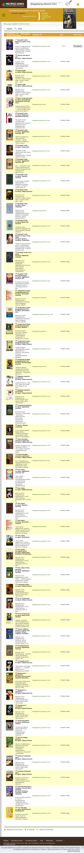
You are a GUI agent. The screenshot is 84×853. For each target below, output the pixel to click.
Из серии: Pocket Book (22, 537)
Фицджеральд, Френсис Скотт (41, 494)
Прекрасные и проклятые (20, 690)
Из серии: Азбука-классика (23, 72)
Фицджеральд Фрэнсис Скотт (41, 136)
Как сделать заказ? (31, 840)
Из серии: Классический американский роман (22, 677)
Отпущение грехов (23, 584)
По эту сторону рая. (23, 614)
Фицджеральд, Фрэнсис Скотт (41, 46)
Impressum (59, 840)
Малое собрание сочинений (21, 426)
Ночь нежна (21, 469)
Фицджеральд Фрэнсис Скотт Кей (42, 314)
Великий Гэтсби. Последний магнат (21, 274)
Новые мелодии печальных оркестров (22, 439)
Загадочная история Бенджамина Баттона (22, 291)
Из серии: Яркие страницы (20, 206)
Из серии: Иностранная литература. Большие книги (22, 101)
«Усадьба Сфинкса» (18, 13)
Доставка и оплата (17, 840)
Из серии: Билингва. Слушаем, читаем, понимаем (21, 792)
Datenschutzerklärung (73, 851)
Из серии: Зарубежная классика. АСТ (22, 132)
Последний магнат (23, 646)
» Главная (8, 29)
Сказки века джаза (23, 720)
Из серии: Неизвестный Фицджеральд (23, 810)
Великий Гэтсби (22, 113)
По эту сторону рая (23, 598)
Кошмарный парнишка (24, 405)
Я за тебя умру (22, 808)
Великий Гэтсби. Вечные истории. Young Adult (22, 41)
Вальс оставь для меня (24, 98)
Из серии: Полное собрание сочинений (21, 632)
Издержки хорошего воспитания (22, 377)
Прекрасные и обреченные (20, 674)
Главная (6, 840)
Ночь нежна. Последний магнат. (21, 550)
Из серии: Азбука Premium (23, 58)
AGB (41, 840)
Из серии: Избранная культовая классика (21, 115)
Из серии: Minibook (21, 327)
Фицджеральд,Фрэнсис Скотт (41, 120)
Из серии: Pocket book (22, 147)
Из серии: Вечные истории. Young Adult (22, 239)
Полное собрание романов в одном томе (22, 629)
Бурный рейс (21, 70)
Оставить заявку (65, 61)
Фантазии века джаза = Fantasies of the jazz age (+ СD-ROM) (23, 788)
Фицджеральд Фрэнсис (39, 210)
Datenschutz (49, 840)
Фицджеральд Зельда (39, 104)
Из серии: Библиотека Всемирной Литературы (23, 553)
